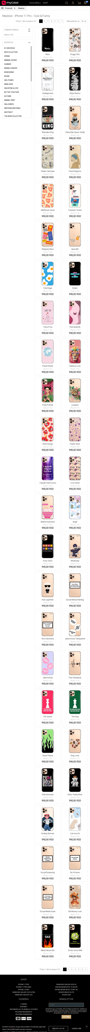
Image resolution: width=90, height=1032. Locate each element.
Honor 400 (66, 995)
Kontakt (23, 1007)
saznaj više (76, 1028)
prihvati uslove (58, 1028)
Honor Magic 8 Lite (66, 992)
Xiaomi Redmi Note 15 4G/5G (66, 987)
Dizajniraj (35, 3)
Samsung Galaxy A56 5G (66, 984)
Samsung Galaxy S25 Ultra (23, 992)
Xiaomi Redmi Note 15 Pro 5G (66, 989)
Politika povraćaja (24, 1014)
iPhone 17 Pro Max (23, 987)
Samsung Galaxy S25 (23, 995)
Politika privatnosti (23, 1012)
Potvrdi (66, 1017)
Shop (45, 3)
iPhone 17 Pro (23, 984)
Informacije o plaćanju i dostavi (24, 1009)
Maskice (21, 8)
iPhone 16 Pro (23, 989)
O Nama (24, 1004)
